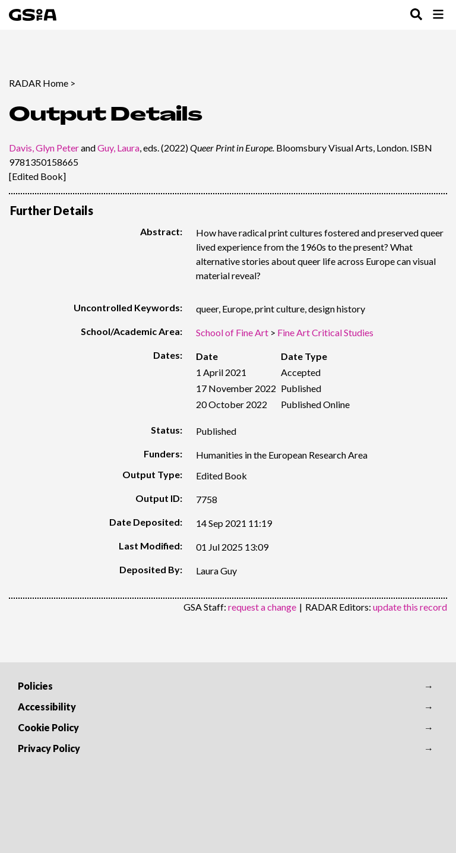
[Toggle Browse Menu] (438, 15)
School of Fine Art (232, 332)
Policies (35, 685)
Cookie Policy (48, 727)
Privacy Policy (49, 748)
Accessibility (47, 706)
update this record (410, 606)
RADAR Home (38, 83)
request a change (262, 606)
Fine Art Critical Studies (325, 332)
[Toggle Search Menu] (416, 15)
